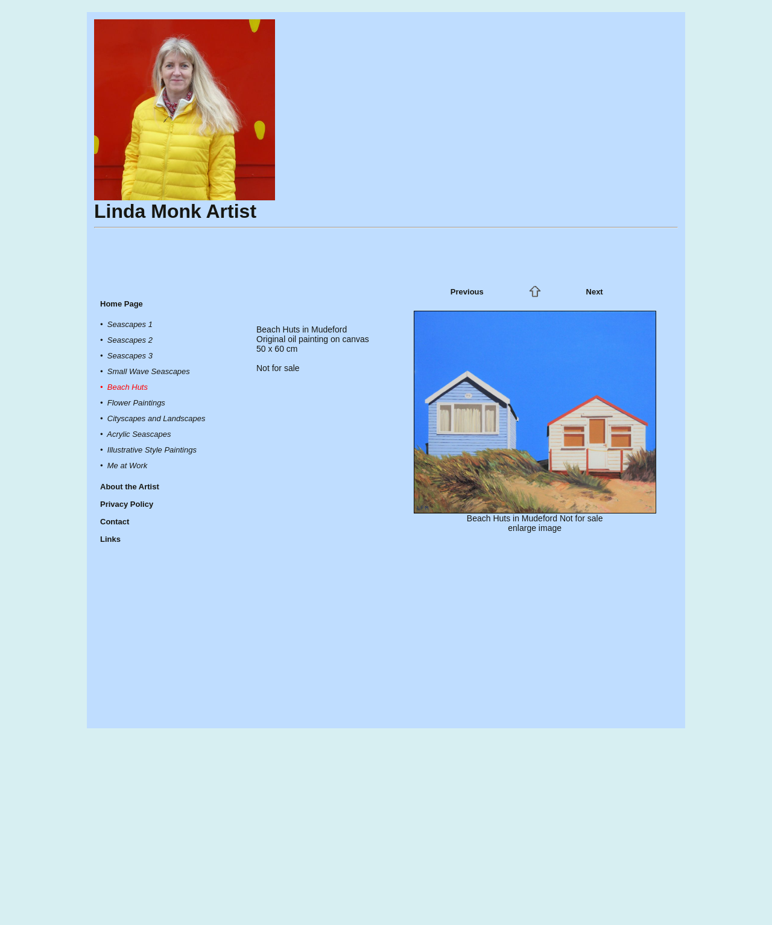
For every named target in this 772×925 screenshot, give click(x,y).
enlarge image (535, 528)
